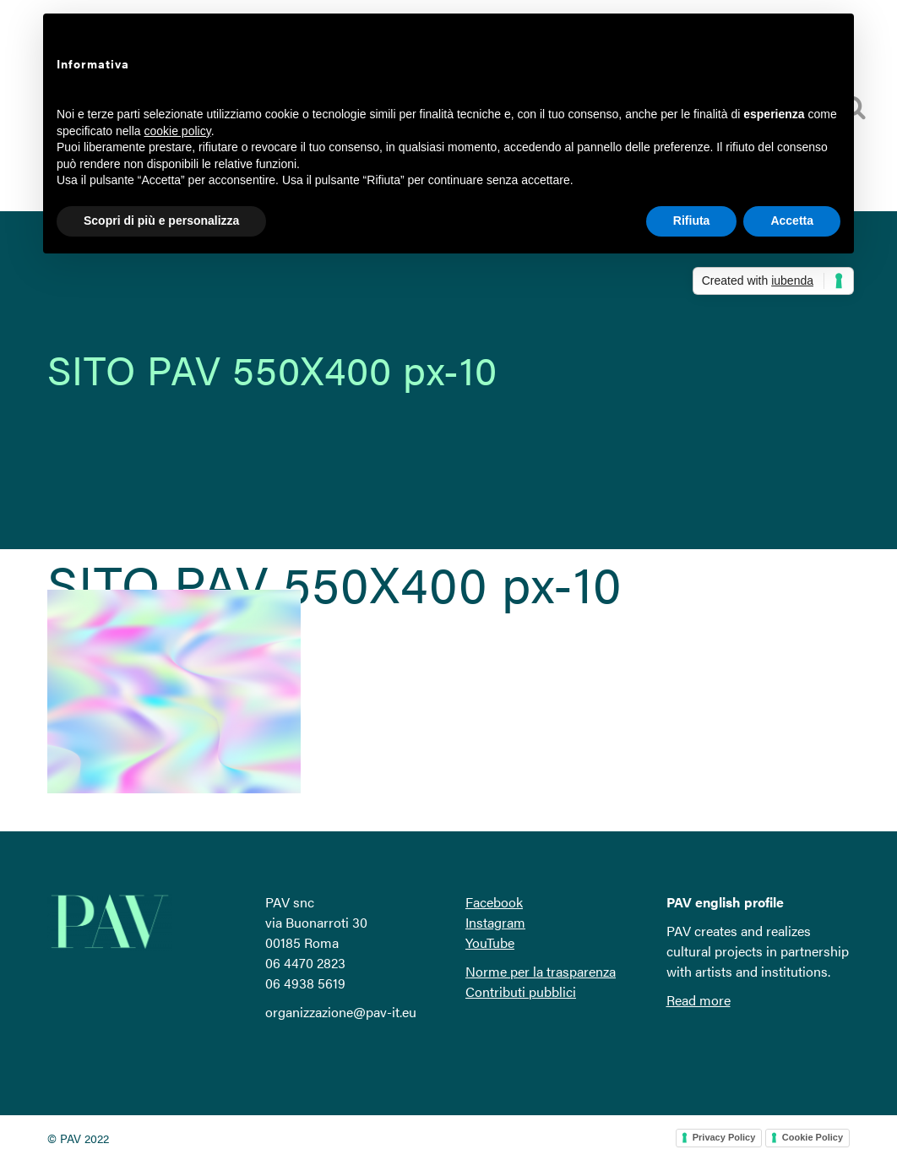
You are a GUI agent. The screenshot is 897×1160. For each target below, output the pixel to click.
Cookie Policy (812, 1137)
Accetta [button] (791, 220)
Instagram (495, 922)
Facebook (494, 902)
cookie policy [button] (177, 131)
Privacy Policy (724, 1137)
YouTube (489, 942)
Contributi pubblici (520, 991)
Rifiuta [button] (691, 220)
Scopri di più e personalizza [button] (161, 220)
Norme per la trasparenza (540, 971)
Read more (698, 1000)
